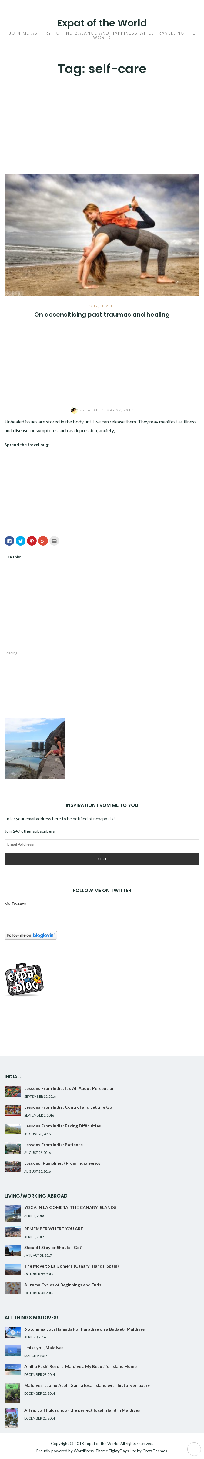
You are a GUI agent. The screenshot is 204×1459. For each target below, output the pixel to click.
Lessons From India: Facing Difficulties (62, 1125)
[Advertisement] (102, 122)
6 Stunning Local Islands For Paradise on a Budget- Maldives (84, 1329)
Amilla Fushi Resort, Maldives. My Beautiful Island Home (80, 1366)
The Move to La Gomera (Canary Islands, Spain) (71, 1266)
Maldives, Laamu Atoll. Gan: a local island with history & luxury (87, 1385)
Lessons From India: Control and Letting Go (68, 1107)
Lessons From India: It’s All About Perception (69, 1088)
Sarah (85, 410)
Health (108, 306)
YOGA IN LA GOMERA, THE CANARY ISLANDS (70, 1207)
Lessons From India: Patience (53, 1144)
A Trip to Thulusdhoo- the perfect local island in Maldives (82, 1410)
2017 (93, 306)
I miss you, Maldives (44, 1347)
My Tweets (15, 903)
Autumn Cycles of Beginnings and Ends (62, 1284)
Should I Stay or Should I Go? (53, 1247)
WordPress (84, 1450)
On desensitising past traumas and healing (102, 314)
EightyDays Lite (122, 1450)
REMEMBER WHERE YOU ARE (53, 1228)
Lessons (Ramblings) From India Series (62, 1163)
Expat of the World (102, 23)
